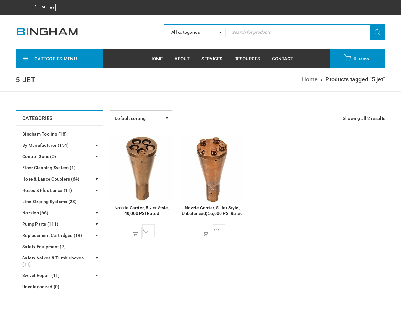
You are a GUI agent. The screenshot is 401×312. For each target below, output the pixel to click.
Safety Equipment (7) (44, 246)
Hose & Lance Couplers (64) (51, 179)
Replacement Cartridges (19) (52, 235)
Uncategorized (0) (40, 286)
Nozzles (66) (35, 212)
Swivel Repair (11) (41, 275)
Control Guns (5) (39, 156)
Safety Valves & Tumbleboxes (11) (53, 261)
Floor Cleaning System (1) (49, 167)
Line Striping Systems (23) (49, 201)
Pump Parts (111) (40, 224)
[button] (135, 233)
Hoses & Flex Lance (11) (47, 190)
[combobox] (195, 32)
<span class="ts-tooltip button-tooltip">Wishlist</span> (148, 230)
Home (310, 79)
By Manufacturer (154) (45, 145)
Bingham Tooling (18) (44, 133)
